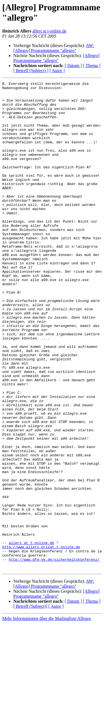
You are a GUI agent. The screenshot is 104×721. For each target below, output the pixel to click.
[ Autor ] (57, 70)
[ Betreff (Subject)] (30, 704)
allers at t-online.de (49, 31)
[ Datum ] (73, 65)
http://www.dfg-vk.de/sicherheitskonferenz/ (54, 655)
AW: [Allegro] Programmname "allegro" (53, 48)
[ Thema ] (92, 65)
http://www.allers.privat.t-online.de (41, 640)
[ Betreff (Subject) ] (30, 70)
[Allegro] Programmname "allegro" (56, 58)
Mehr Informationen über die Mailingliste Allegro (46, 716)
